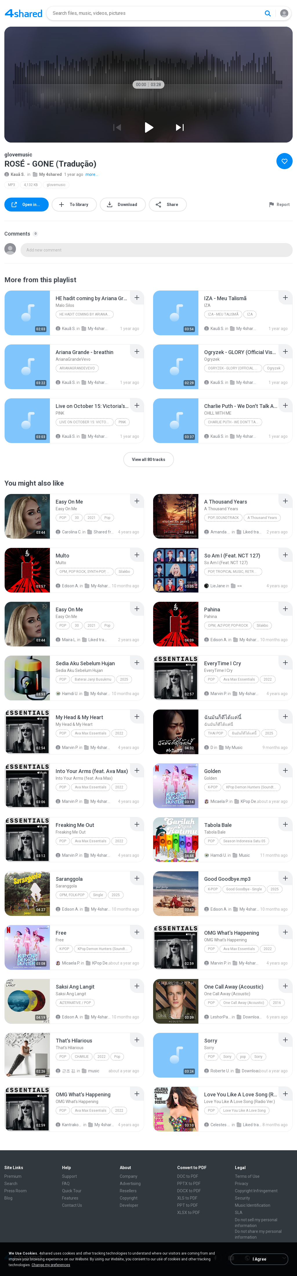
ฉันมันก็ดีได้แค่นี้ (244, 733)
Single (98, 895)
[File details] (27, 313)
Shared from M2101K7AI (100, 532)
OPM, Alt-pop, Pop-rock (228, 626)
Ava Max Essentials (239, 679)
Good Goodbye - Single (244, 889)
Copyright (128, 1198)
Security (242, 1198)
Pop (62, 518)
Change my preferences (51, 1265)
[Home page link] (23, 13)
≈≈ (236, 586)
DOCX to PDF (189, 1190)
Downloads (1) (249, 1071)
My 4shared (47, 174)
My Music (230, 747)
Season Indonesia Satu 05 (244, 841)
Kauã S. (14, 174)
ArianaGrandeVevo (77, 368)
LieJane (214, 586)
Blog (8, 1198)
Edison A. (67, 586)
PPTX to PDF (188, 1183)
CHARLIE (82, 1057)
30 (77, 518)
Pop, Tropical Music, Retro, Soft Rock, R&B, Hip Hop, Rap (235, 572)
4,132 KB (31, 185)
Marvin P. (215, 693)
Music (241, 855)
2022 (268, 679)
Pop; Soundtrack (223, 518)
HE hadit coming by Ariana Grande (86, 314)
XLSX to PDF (188, 1212)
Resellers (128, 1190)
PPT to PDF (187, 1205)
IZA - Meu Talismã (223, 314)
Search (10, 1183)
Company (128, 1176)
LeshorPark (217, 1017)
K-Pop (213, 787)
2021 (92, 518)
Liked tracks (250, 532)
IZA (250, 314)
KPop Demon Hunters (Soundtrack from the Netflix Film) (253, 787)
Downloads (250, 1017)
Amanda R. (217, 532)
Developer (129, 1205)
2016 (277, 1003)
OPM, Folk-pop (71, 895)
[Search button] (268, 13)
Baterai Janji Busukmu (93, 679)
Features (70, 1198)
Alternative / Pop (75, 1003)
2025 (124, 679)
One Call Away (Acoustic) (243, 1003)
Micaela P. (216, 801)
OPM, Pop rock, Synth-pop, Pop (86, 572)
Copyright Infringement (256, 1190)
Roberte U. (217, 1071)
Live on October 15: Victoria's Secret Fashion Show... (86, 422)
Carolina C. (69, 532)
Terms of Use (247, 1176)
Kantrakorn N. (69, 1124)
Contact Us (72, 1205)
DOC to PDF (187, 1176)
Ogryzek (273, 368)
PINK (122, 422)
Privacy (241, 1183)
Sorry (227, 1057)
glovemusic (56, 185)
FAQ (66, 1183)
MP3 (11, 185)
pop (211, 1057)
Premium (12, 1176)
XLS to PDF (187, 1198)
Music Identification (252, 1205)
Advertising (130, 1183)
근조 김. (66, 1071)
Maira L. (66, 639)
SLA (238, 1212)
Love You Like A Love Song (244, 1111)
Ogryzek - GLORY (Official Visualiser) (235, 368)
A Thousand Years (262, 518)
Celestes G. (217, 1124)
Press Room (15, 1190)
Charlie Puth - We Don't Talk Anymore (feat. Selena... (235, 422)
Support (69, 1176)
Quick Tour (72, 1190)
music (90, 1071)
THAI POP (215, 733)
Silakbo (124, 572)
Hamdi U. (67, 693)
